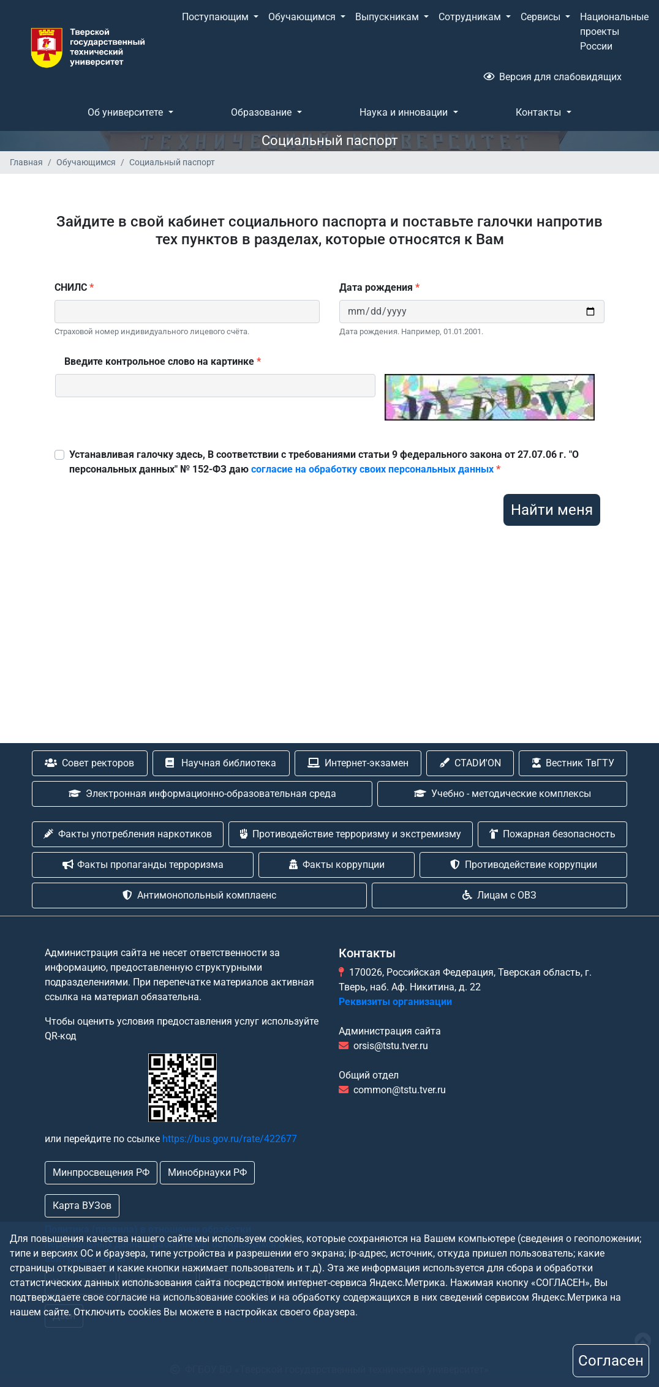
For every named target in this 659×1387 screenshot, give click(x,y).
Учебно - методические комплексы (502, 793)
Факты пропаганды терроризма (143, 864)
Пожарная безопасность (552, 834)
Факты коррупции (337, 864)
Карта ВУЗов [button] (82, 1205)
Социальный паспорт (172, 162)
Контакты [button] (539, 112)
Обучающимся (86, 162)
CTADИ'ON (470, 763)
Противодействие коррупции (523, 864)
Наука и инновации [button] (405, 112)
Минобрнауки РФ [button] (207, 1172)
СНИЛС (74, 287)
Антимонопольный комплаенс (199, 895)
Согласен (611, 1360)
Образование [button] (262, 112)
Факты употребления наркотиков (127, 834)
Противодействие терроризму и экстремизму (350, 834)
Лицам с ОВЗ (499, 895)
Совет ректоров (89, 763)
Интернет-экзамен (358, 763)
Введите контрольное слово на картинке (162, 361)
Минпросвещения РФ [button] (101, 1172)
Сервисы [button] (542, 17)
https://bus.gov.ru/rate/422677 (229, 1139)
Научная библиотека (220, 763)
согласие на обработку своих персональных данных (372, 469)
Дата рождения (379, 287)
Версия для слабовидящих (552, 77)
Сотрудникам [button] (471, 17)
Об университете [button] (126, 112)
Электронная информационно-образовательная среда (202, 793)
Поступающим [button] (216, 17)
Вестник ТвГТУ (573, 763)
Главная (26, 162)
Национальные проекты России (614, 31)
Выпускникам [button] (388, 17)
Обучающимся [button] (303, 17)
